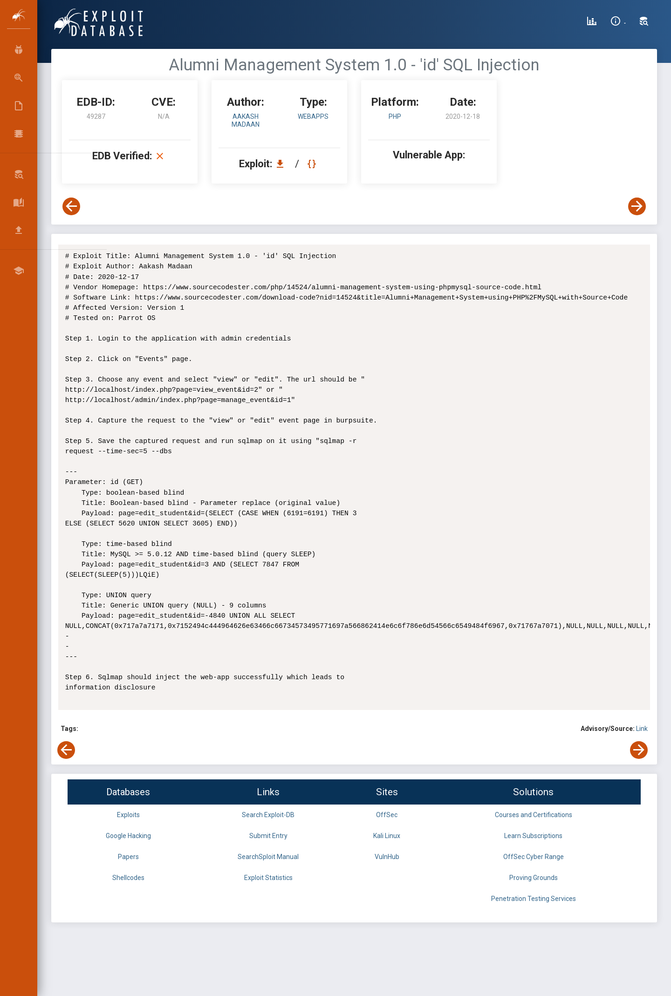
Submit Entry (268, 835)
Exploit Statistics (268, 877)
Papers (128, 856)
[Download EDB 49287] (282, 164)
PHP (395, 116)
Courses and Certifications (533, 815)
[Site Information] (618, 22)
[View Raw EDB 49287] (313, 164)
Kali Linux (386, 835)
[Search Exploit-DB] (644, 22)
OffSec (386, 815)
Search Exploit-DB (268, 815)
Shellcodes (128, 877)
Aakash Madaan (246, 120)
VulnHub (387, 856)
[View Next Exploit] (637, 206)
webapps (313, 116)
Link (642, 728)
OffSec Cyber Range (533, 856)
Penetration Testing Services (533, 898)
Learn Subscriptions (533, 835)
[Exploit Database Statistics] (592, 22)
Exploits (128, 815)
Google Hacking (128, 835)
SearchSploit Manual (268, 856)
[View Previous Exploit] (71, 206)
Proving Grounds (533, 877)
